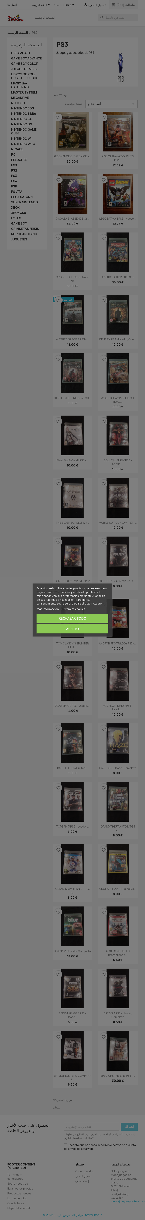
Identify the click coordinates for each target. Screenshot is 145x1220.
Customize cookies (73, 609)
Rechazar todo (72, 618)
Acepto (72, 628)
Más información (48, 609)
